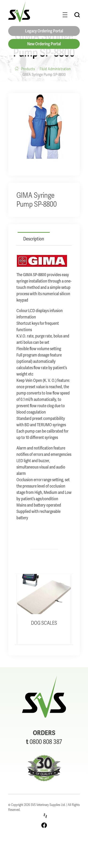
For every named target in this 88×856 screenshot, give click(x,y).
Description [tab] (33, 239)
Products (28, 68)
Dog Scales (44, 623)
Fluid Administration (55, 68)
